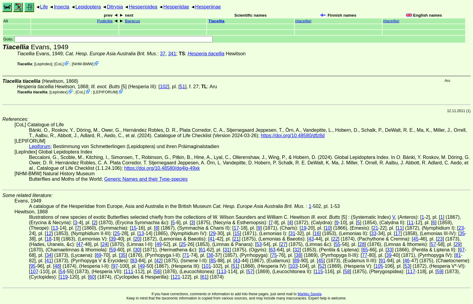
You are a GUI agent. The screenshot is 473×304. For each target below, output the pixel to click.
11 (411, 222)
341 (172, 53)
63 (272, 249)
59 (113, 249)
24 (104, 244)
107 (34, 271)
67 (462, 249)
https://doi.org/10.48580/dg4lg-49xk (162, 168)
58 (347, 271)
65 (365, 249)
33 (373, 233)
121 (176, 277)
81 (458, 255)
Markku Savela (309, 294)
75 (274, 255)
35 (462, 233)
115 (319, 271)
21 (375, 228)
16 (316, 233)
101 (207, 266)
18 (49, 238)
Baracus (132, 21)
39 (113, 238)
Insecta (61, 6)
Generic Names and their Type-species (146, 179)
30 (137, 249)
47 (80, 244)
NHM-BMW (82, 64)
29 (213, 233)
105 (379, 266)
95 (33, 266)
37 (162, 53)
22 (335, 238)
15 (134, 228)
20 (137, 238)
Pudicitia (105, 21)
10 (328, 228)
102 (164, 86)
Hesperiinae (208, 6)
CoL (59, 64)
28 (362, 244)
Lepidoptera (88, 6)
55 (338, 244)
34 (49, 255)
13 (55, 228)
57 (433, 244)
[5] (108, 86)
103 (294, 266)
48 (57, 266)
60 (92, 277)
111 (129, 271)
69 (99, 255)
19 (303, 228)
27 (283, 244)
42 (158, 260)
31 (292, 233)
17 (236, 228)
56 (157, 271)
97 (115, 266)
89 (297, 260)
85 (213, 260)
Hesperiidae (176, 6)
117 (411, 271)
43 (311, 238)
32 (297, 249)
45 (416, 238)
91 (383, 260)
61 (202, 249)
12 (49, 233)
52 (322, 266)
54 (62, 271)
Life (44, 6)
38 (298, 255)
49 (159, 244)
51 (182, 86)
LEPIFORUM (105, 92)
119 (64, 277)
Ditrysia (115, 6)
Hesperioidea (143, 6)
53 (259, 244)
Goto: (108, 39)
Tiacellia (216, 21)
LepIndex (43, 64)
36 (210, 255)
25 (117, 233)
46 (407, 260)
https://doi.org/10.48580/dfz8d (293, 135)
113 (222, 271)
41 (212, 238)
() (303, 21)
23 (461, 228)
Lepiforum (39, 146)
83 (134, 260)
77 (364, 255)
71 (186, 255)
